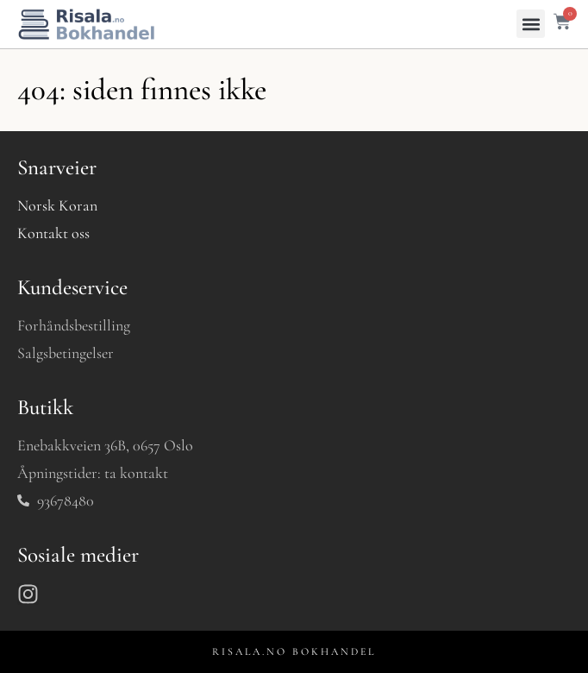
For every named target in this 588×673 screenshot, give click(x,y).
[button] (530, 23)
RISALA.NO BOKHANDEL (294, 651)
